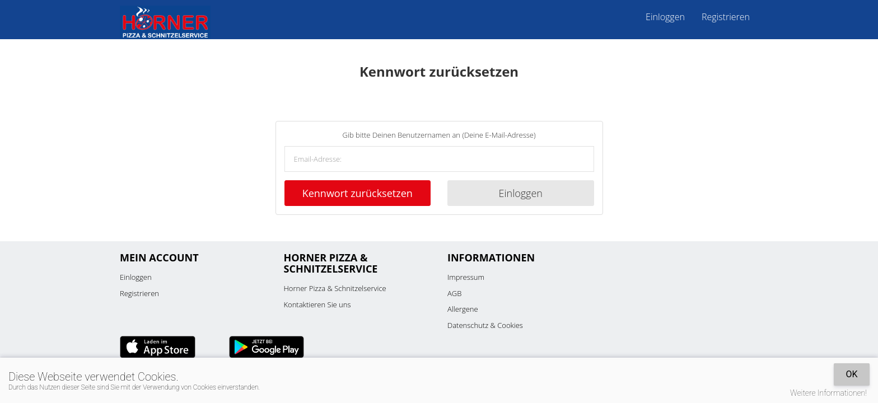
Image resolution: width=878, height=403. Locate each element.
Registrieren (726, 17)
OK (851, 374)
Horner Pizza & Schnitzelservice (335, 288)
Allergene (462, 309)
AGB (454, 293)
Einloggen (665, 17)
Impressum (465, 277)
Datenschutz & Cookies (485, 325)
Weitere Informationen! (828, 392)
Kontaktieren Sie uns (317, 304)
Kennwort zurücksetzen (357, 193)
